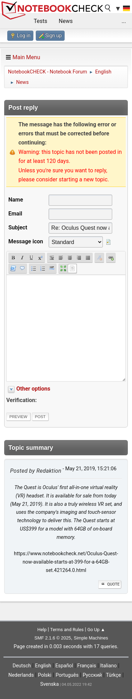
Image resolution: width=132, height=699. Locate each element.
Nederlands (21, 675)
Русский (92, 675)
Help (42, 629)
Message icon (25, 241)
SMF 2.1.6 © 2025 (52, 638)
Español (64, 666)
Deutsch (22, 666)
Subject (17, 227)
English (43, 666)
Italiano (108, 666)
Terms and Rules (67, 629)
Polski (44, 675)
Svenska (49, 684)
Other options (33, 388)
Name (15, 199)
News (66, 21)
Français (86, 666)
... (124, 21)
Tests (40, 21)
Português (67, 675)
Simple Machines (91, 638)
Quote (109, 584)
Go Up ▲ (96, 629)
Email (15, 213)
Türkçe (113, 675)
